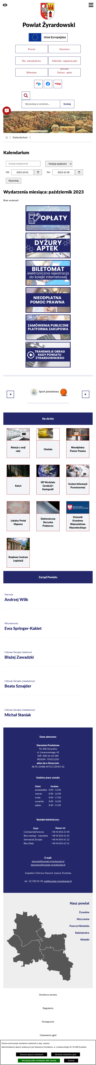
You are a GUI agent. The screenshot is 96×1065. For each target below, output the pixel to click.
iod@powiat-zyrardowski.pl (58, 877)
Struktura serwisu (48, 991)
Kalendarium (20, 137)
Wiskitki (84, 935)
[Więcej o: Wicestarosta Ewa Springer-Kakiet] (42, 622)
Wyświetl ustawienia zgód (65, 1055)
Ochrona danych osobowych (31, 1055)
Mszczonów (83, 914)
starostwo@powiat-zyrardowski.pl (48, 861)
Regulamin (48, 1004)
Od (7, 172)
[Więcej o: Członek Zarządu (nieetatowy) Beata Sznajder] (42, 680)
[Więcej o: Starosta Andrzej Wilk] (42, 593)
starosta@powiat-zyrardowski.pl (48, 857)
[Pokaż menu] (91, 5)
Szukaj (67, 104)
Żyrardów (84, 908)
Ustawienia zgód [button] (48, 1031)
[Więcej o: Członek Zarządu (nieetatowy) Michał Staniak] (42, 709)
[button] (5, 5)
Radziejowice (82, 928)
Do (48, 172)
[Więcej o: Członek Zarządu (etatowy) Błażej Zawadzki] (42, 651)
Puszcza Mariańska (79, 921)
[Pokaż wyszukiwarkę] (26, 96)
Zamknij (71, 1061)
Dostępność (48, 1017)
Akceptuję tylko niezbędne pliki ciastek (39, 1061)
